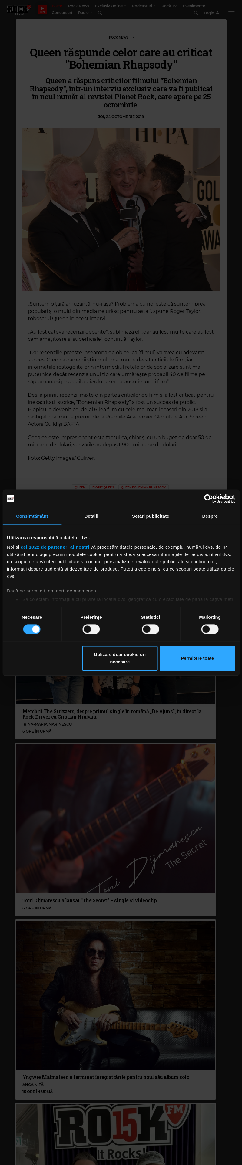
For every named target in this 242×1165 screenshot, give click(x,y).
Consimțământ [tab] (32, 516)
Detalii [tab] (91, 516)
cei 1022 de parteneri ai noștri (55, 547)
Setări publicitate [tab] (150, 516)
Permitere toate (197, 658)
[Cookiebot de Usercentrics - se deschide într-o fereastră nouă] (208, 498)
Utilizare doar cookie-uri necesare (120, 658)
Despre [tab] (209, 516)
